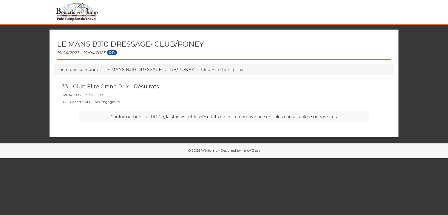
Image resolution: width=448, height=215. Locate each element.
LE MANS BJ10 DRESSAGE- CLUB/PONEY (149, 69)
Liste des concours (78, 69)
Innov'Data (251, 150)
